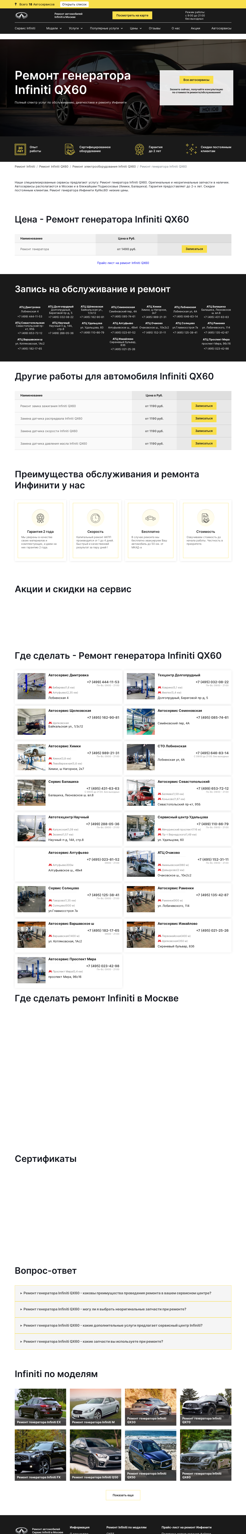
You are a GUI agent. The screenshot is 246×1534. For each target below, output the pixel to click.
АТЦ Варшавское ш (29, 339)
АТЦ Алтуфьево (123, 323)
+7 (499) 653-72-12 (30, 333)
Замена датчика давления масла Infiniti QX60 (53, 443)
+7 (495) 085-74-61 (123, 316)
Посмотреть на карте (132, 15)
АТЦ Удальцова (92, 323)
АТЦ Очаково (154, 323)
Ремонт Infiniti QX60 (53, 166)
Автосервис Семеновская (180, 711)
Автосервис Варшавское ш (71, 924)
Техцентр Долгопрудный (179, 675)
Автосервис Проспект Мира (72, 959)
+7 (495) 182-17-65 (30, 348)
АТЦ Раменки (216, 323)
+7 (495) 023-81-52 (123, 332)
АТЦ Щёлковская (92, 306)
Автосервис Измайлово (177, 924)
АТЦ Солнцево (185, 323)
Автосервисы (221, 28)
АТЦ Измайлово (123, 338)
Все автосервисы (196, 80)
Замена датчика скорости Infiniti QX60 (49, 431)
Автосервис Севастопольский (184, 782)
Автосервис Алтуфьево (68, 853)
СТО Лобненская (172, 746)
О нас (176, 28)
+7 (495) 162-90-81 (92, 317)
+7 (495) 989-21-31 (154, 317)
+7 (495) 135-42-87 (216, 332)
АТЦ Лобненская (185, 307)
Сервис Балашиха (63, 782)
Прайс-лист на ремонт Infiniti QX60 (123, 263)
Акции (195, 28)
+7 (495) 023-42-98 (216, 348)
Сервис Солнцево (63, 888)
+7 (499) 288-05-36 (61, 333)
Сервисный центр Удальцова (183, 817)
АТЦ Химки (154, 306)
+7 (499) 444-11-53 (29, 316)
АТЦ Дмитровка (29, 307)
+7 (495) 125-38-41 (185, 332)
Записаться (194, 249)
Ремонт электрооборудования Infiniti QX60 (104, 166)
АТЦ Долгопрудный (61, 306)
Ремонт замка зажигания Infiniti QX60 (48, 406)
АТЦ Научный (61, 322)
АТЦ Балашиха (216, 306)
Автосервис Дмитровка (68, 675)
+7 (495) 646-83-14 (185, 316)
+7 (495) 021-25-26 (123, 349)
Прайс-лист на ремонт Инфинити (187, 1527)
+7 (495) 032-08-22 (60, 317)
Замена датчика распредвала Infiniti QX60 (51, 418)
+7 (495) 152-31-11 (154, 332)
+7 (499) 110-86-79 (92, 332)
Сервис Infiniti (25, 28)
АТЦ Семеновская (123, 307)
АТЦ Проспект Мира (216, 339)
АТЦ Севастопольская (29, 322)
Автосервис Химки (64, 746)
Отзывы (154, 28)
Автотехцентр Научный (68, 817)
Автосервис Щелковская (69, 711)
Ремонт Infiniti (25, 166)
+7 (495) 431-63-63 (216, 317)
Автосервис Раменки (176, 888)
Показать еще (123, 1495)
